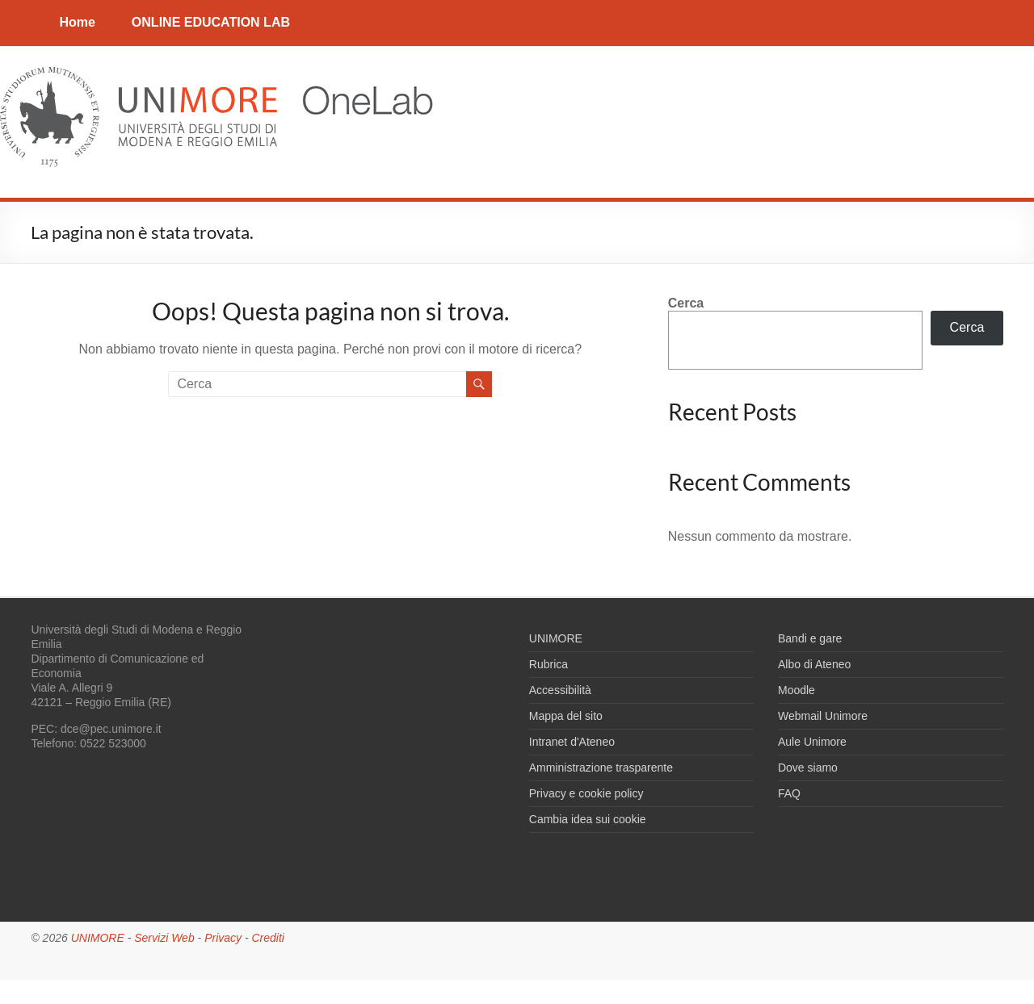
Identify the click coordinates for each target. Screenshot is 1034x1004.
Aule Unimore (812, 741)
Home (77, 22)
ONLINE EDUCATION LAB (211, 22)
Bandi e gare (810, 638)
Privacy (223, 937)
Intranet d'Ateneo (572, 741)
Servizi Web (164, 937)
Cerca (686, 303)
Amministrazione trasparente (601, 767)
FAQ (789, 793)
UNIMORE (555, 638)
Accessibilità (560, 690)
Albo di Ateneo (814, 664)
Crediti (267, 937)
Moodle (796, 690)
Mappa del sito (566, 715)
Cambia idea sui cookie (587, 819)
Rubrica (548, 664)
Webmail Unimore (823, 715)
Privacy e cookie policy (586, 793)
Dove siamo (808, 767)
